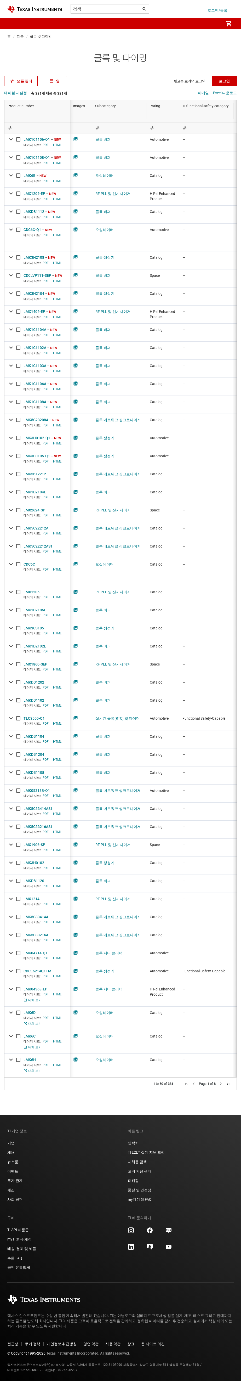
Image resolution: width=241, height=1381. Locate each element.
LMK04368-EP (35, 989)
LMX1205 (31, 592)
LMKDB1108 (34, 772)
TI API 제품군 (18, 1230)
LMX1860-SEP (35, 664)
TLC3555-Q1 (34, 718)
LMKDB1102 (34, 700)
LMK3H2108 (34, 257)
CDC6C (29, 564)
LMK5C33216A (36, 935)
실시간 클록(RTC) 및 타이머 (117, 718)
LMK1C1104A (35, 330)
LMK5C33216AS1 (38, 827)
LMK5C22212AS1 (38, 546)
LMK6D (30, 1013)
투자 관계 (15, 1181)
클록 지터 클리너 (109, 953)
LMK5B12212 (35, 474)
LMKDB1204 (34, 754)
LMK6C (30, 1036)
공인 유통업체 (18, 1267)
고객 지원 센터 (139, 1171)
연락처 (133, 1143)
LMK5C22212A (36, 528)
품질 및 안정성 (139, 1190)
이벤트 (12, 1171)
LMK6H (30, 1060)
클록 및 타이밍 (41, 37)
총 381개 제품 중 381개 (49, 93)
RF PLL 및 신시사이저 (113, 193)
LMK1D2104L (35, 492)
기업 (11, 1143)
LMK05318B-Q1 (37, 790)
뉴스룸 (12, 1162)
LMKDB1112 (34, 212)
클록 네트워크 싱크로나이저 (118, 420)
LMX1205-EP (34, 193)
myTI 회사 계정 (19, 1239)
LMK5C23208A (36, 420)
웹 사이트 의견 (153, 1344)
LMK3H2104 (34, 293)
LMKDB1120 (34, 881)
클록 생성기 (104, 257)
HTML (57, 145)
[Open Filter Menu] (37, 127)
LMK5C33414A (36, 917)
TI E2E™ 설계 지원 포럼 (146, 1152)
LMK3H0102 (34, 863)
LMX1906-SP (34, 845)
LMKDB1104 (34, 736)
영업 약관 (91, 1344)
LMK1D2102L (35, 646)
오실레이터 (104, 175)
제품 (20, 37)
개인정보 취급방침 (62, 1344)
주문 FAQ (14, 1258)
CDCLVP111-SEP (37, 275)
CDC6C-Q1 (32, 230)
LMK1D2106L (35, 610)
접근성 (12, 1344)
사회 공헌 (15, 1199)
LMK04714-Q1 (36, 953)
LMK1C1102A (35, 348)
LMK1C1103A (35, 366)
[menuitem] (213, 23)
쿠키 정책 (32, 1344)
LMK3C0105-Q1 (37, 456)
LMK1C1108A (35, 402)
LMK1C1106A (35, 384)
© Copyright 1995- (26, 1353)
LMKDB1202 (34, 682)
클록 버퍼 (103, 139)
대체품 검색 (137, 1162)
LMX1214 (31, 899)
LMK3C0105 (34, 628)
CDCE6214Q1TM (37, 971)
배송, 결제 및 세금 (21, 1249)
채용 (11, 1152)
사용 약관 (113, 1344)
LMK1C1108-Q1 (37, 157)
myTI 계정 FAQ (140, 1199)
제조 (11, 1190)
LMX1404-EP (34, 311)
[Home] (34, 9)
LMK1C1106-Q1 (37, 139)
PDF (46, 145)
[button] (12, 23)
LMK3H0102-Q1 (37, 438)
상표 (131, 1344)
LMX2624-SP (34, 510)
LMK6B (30, 175)
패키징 (133, 1181)
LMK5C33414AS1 (38, 809)
